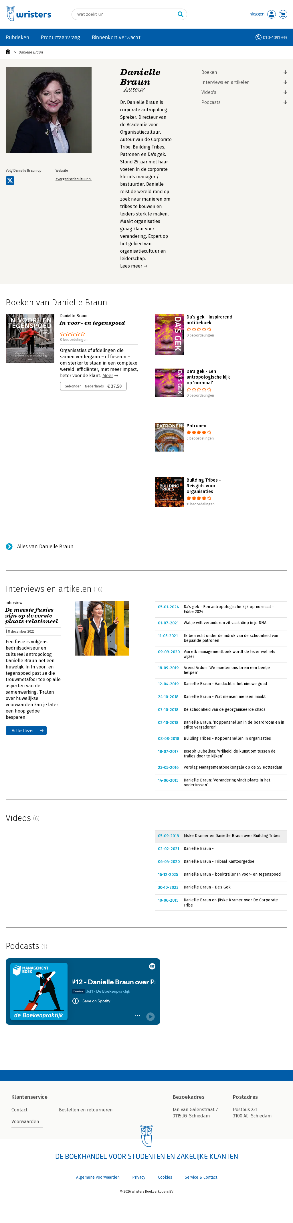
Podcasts (211, 102)
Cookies (165, 1177)
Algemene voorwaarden (98, 1177)
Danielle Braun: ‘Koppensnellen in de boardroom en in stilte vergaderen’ (234, 725)
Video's (208, 92)
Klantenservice (29, 1097)
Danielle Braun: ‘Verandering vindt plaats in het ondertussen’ (227, 783)
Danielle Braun (31, 52)
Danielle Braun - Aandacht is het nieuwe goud (225, 683)
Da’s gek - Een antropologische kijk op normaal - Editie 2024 (229, 609)
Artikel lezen (23, 730)
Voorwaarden (25, 1121)
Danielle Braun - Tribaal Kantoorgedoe (219, 861)
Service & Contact (201, 1177)
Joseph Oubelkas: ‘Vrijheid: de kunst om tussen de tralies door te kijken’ (230, 754)
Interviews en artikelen (225, 82)
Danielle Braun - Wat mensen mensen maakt (225, 696)
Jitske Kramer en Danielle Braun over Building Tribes (232, 835)
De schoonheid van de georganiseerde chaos (225, 709)
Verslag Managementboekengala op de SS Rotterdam (233, 767)
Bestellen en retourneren (86, 1110)
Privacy (138, 1177)
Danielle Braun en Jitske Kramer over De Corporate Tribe (231, 903)
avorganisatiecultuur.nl (74, 179)
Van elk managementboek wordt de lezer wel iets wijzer (229, 654)
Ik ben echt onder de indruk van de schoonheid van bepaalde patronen (231, 638)
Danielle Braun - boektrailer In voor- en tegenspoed (232, 874)
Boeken (209, 72)
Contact (19, 1110)
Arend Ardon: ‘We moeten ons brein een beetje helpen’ (227, 670)
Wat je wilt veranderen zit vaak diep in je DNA (225, 622)
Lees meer (131, 266)
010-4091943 (275, 37)
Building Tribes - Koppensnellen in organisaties (227, 738)
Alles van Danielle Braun (45, 546)
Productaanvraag (60, 37)
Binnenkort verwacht (116, 37)
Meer (107, 375)
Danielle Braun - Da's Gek (207, 887)
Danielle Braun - (199, 848)
